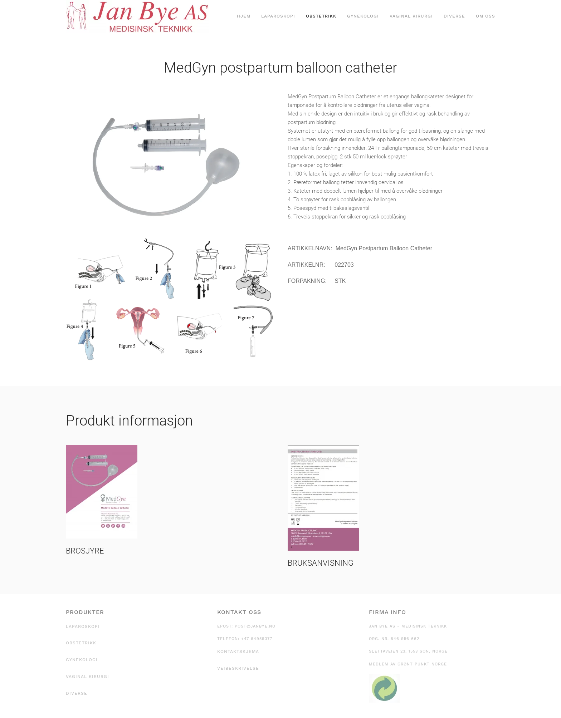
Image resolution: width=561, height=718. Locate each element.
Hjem (243, 16)
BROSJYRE (85, 550)
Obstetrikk (321, 16)
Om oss (485, 16)
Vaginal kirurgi (411, 16)
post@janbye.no (255, 626)
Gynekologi (363, 16)
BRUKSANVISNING (320, 563)
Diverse (454, 16)
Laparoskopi (278, 16)
